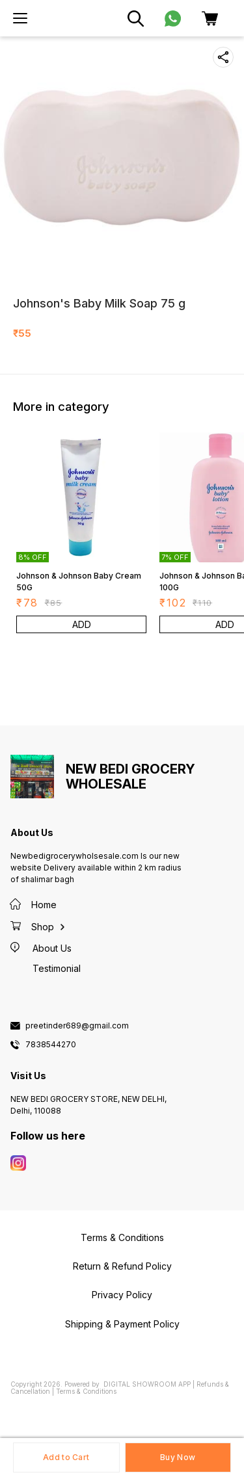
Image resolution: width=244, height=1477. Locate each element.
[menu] (20, 18)
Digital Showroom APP (147, 1384)
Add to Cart (66, 1457)
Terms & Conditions (86, 1391)
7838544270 (50, 1044)
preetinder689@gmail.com (77, 1025)
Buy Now (177, 1457)
